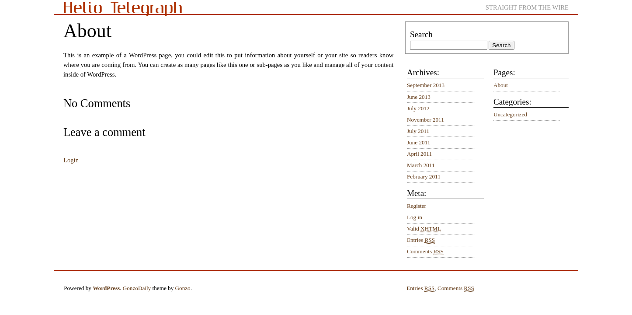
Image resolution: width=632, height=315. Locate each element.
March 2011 (421, 165)
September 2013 (425, 85)
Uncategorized (510, 114)
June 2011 (418, 142)
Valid (424, 228)
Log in (414, 217)
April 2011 (419, 153)
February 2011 (424, 176)
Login (71, 160)
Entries (421, 240)
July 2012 (418, 108)
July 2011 (418, 131)
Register (416, 206)
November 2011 (425, 119)
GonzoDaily (137, 288)
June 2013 (419, 97)
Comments (425, 251)
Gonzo (183, 288)
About (500, 85)
